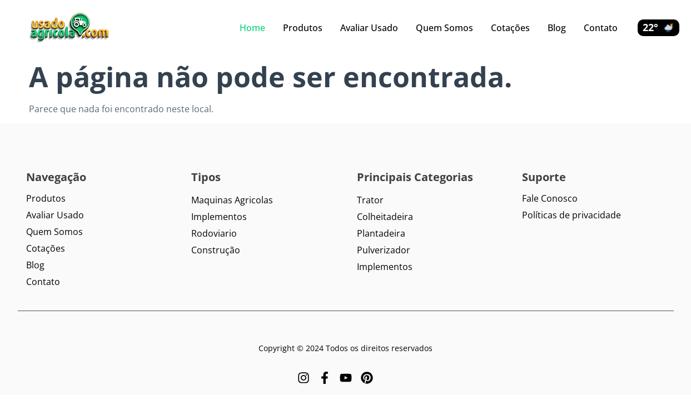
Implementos (219, 217)
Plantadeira (381, 233)
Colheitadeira (385, 217)
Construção (215, 250)
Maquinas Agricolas (232, 200)
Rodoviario (214, 233)
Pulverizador (383, 250)
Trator (370, 200)
